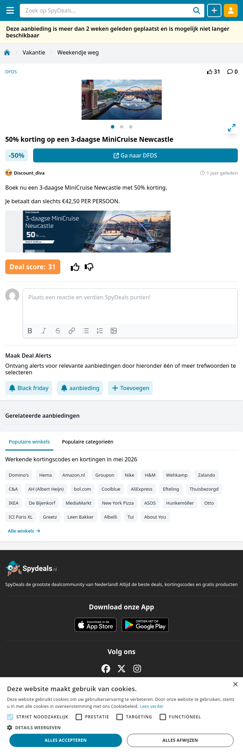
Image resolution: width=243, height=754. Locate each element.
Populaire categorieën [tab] (88, 441)
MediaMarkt (78, 503)
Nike (130, 475)
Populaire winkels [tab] (29, 441)
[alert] (121, 715)
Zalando (206, 475)
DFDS (11, 71)
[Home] (6, 52)
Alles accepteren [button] (66, 740)
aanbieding (80, 388)
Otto (209, 503)
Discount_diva (29, 173)
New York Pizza (118, 503)
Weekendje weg (78, 52)
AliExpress (141, 489)
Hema (45, 475)
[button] (121, 727)
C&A (13, 489)
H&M (150, 475)
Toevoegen (130, 388)
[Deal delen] (214, 10)
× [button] (235, 684)
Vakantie (34, 52)
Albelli (110, 517)
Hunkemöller (180, 503)
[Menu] (10, 10)
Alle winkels (24, 531)
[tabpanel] (121, 493)
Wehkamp (177, 475)
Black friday (28, 388)
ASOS (150, 503)
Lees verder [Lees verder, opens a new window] (152, 706)
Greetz (50, 517)
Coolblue (110, 489)
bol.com (82, 489)
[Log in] (231, 10)
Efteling (171, 489)
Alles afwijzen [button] (180, 740)
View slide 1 (112, 127)
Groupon (104, 475)
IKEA (13, 503)
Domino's (19, 475)
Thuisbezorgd (204, 489)
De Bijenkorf (42, 503)
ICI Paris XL (20, 517)
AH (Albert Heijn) (45, 489)
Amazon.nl (73, 475)
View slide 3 (130, 127)
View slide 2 (121, 127)
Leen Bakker (80, 517)
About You (155, 517)
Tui (131, 517)
